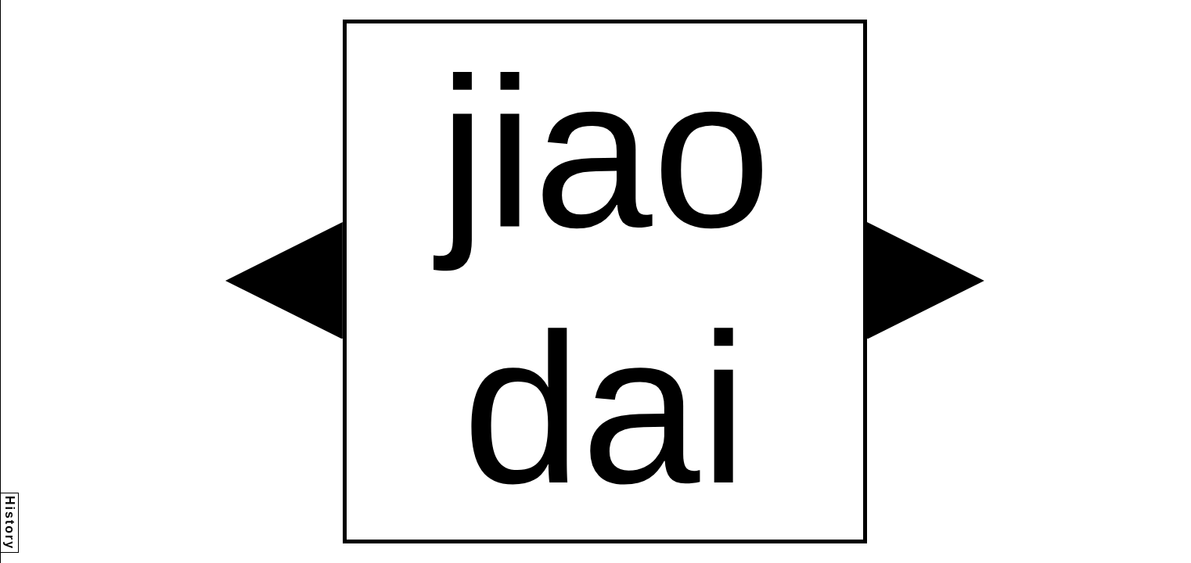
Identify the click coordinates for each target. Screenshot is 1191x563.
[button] (284, 280)
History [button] (9, 523)
